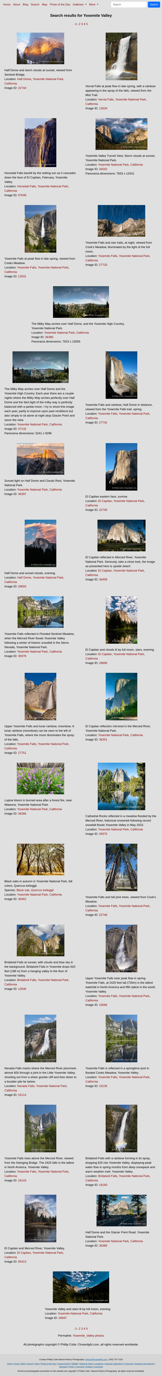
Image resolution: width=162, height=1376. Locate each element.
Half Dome (24, 79)
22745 (103, 509)
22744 (22, 88)
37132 (22, 428)
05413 (22, 1261)
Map (44, 4)
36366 (22, 813)
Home (6, 4)
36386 (49, 337)
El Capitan (105, 501)
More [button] (92, 4)
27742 (103, 422)
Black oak (23, 890)
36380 (103, 1245)
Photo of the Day (60, 4)
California (10, 83)
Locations (99, 1364)
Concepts (128, 1364)
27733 (103, 264)
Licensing (79, 1367)
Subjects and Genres (144, 1364)
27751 (22, 752)
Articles (89, 1367)
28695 (103, 663)
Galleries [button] (78, 4)
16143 (22, 1180)
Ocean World (64, 1364)
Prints (71, 1367)
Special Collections (114, 1364)
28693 (22, 586)
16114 (22, 1094)
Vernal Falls (106, 99)
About (16, 4)
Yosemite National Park (48, 79)
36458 (103, 579)
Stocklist (63, 1367)
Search (35, 4)
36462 (22, 899)
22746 (103, 914)
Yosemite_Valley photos (88, 1335)
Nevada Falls (25, 1086)
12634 (103, 108)
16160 (103, 1184)
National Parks (86, 1364)
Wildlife (74, 1364)
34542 (103, 169)
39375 (103, 833)
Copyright (98, 1367)
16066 (103, 1004)
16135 (103, 1086)
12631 (22, 276)
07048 (22, 195)
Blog (25, 4)
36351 (103, 739)
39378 (22, 656)
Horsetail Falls (26, 186)
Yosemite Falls (26, 267)
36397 (22, 494)
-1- (76, 24)
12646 (22, 988)
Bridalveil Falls (26, 980)
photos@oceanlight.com (96, 1359)
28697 (63, 1318)
